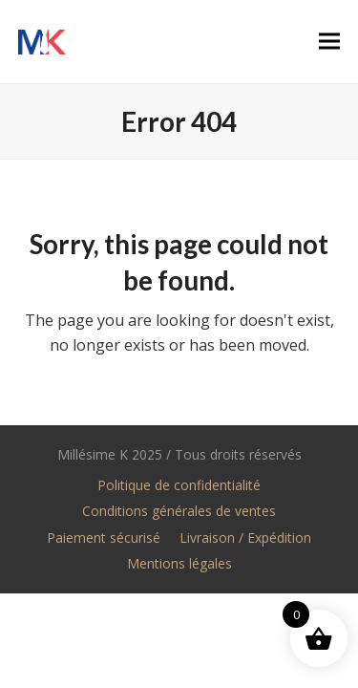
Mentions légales (179, 563)
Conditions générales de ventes (179, 511)
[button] (329, 41)
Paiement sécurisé (103, 537)
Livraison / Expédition (245, 537)
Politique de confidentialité (179, 485)
